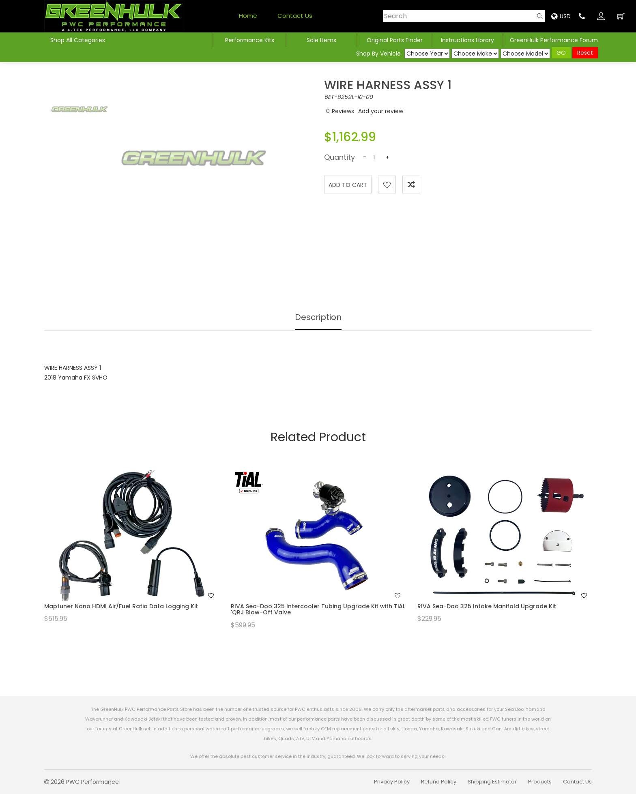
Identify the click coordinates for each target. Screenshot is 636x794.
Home (248, 15)
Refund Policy (438, 781)
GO (561, 53)
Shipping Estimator (492, 781)
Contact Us (294, 15)
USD (561, 16)
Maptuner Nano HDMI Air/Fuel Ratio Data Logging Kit (121, 606)
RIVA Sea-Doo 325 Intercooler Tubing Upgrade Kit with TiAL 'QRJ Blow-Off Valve (318, 609)
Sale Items (321, 40)
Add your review (380, 111)
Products (540, 781)
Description (318, 317)
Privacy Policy (392, 781)
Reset (585, 53)
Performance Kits (249, 40)
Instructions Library (467, 40)
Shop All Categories (77, 40)
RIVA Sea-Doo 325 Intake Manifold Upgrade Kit (486, 606)
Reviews (343, 111)
